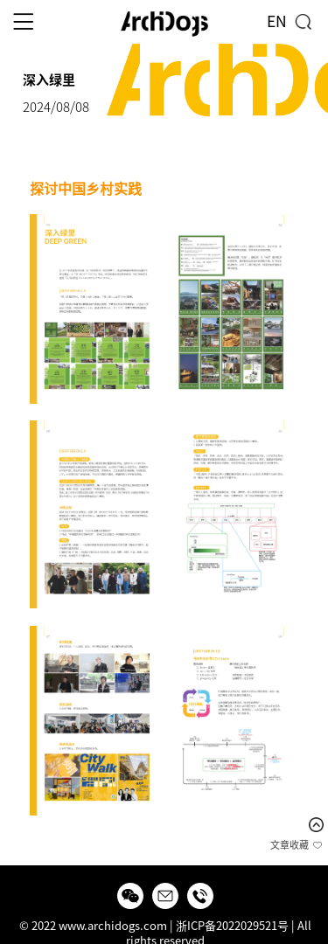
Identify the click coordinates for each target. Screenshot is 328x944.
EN (277, 21)
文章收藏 (289, 845)
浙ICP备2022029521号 (232, 926)
